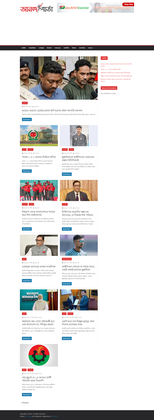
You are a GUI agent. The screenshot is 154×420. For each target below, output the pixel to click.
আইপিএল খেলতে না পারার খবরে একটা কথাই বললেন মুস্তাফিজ (78, 268)
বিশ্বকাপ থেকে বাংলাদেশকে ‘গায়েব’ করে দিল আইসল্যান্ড (38, 213)
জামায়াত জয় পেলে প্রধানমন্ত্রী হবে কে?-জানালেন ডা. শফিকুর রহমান (38, 323)
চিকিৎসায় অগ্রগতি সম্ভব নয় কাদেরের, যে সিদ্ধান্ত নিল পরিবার (77, 213)
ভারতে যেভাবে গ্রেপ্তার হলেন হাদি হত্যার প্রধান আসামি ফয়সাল (52, 110)
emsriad (36, 106)
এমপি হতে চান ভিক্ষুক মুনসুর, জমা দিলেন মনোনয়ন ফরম (78, 323)
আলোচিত (82, 48)
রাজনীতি (66, 48)
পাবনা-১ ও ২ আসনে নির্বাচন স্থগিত (39, 157)
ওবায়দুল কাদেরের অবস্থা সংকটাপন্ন (38, 266)
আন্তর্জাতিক (32, 48)
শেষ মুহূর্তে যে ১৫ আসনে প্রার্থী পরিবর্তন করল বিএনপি (36, 379)
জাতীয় (24, 48)
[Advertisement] (77, 30)
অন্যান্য (90, 48)
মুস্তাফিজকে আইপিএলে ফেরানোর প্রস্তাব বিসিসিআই (78, 158)
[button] (93, 48)
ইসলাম (74, 48)
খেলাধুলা (41, 48)
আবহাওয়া (57, 48)
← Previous (24, 403)
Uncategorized (67, 259)
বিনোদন (49, 48)
